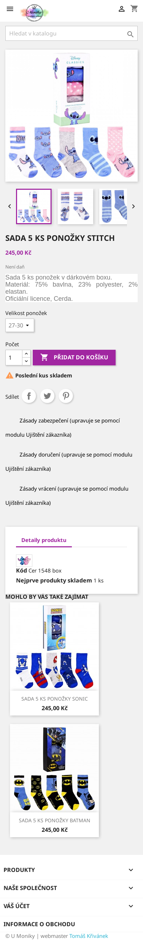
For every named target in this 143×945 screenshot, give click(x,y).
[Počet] (13, 357)
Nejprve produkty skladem (54, 580)
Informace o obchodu (39, 924)
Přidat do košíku (74, 357)
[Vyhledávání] (71, 33)
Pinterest (66, 396)
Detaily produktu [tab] (44, 539)
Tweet (47, 396)
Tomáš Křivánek (88, 935)
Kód (21, 570)
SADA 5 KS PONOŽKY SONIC (54, 698)
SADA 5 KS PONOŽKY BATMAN (54, 820)
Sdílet (29, 396)
